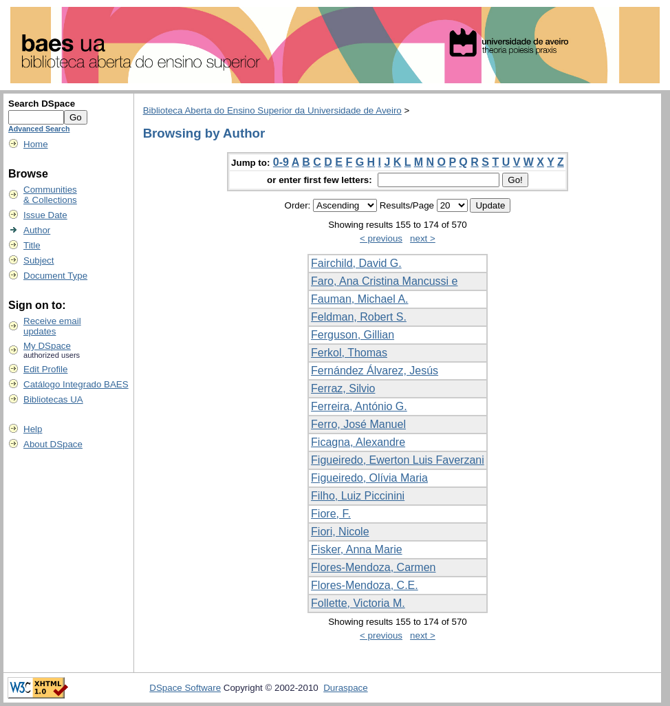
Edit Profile (45, 369)
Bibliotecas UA (53, 399)
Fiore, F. (331, 514)
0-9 (281, 162)
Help (32, 429)
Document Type (55, 275)
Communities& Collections (50, 194)
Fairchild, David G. (356, 263)
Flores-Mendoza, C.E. (364, 585)
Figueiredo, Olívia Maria (369, 478)
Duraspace (345, 688)
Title (32, 245)
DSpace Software (185, 688)
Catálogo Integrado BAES (76, 384)
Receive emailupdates (52, 326)
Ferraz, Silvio (343, 388)
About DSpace (53, 444)
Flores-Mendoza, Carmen (373, 567)
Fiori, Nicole (340, 531)
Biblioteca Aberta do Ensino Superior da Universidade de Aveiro (272, 110)
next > (422, 238)
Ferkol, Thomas (349, 353)
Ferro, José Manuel (358, 424)
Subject (38, 260)
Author (36, 230)
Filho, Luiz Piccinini (357, 496)
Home (35, 144)
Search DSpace (41, 103)
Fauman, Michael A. (359, 299)
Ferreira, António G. (359, 406)
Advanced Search (38, 129)
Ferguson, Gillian (352, 335)
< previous (381, 238)
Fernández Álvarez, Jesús (374, 370)
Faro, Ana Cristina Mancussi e (384, 281)
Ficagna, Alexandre (358, 442)
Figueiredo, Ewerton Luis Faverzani (397, 460)
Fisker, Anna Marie (356, 549)
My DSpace (47, 346)
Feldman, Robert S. (359, 317)
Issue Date (45, 215)
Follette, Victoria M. (358, 603)
